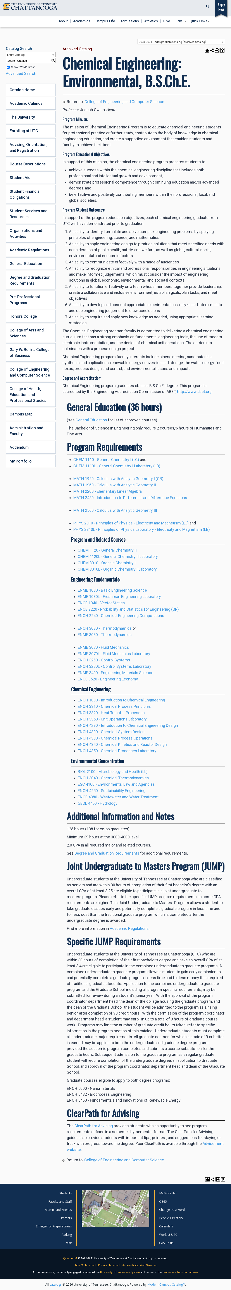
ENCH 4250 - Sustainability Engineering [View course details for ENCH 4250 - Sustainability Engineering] (111, 790)
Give (166, 21)
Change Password (172, 1210)
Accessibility (130, 1265)
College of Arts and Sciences (27, 333)
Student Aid (20, 177)
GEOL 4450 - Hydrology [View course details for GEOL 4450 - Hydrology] (97, 803)
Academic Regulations (29, 250)
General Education (26, 263)
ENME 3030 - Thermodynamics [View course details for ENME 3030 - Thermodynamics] (105, 634)
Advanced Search (21, 73)
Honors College (23, 316)
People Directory (171, 1218)
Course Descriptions (28, 164)
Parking (66, 1234)
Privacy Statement (109, 1265)
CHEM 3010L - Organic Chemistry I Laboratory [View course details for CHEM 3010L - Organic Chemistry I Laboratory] (117, 569)
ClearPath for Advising (94, 1125)
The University (22, 117)
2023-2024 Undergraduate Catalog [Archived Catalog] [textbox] (172, 42)
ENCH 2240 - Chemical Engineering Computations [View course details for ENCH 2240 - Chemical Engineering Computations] (121, 615)
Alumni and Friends (58, 1210)
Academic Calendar (27, 103)
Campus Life (105, 21)
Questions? (70, 1258)
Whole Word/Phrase (23, 67)
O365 (163, 1201)
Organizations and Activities (26, 233)
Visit (69, 1243)
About (63, 21)
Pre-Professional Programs (25, 299)
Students (65, 1193)
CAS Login (166, 1243)
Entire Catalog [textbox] (16, 54)
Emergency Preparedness (54, 1226)
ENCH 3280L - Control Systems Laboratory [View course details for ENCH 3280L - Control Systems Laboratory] (114, 666)
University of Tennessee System (120, 1272)
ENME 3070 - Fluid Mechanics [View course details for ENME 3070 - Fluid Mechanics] (103, 647)
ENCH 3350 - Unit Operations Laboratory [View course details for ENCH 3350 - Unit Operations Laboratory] (112, 719)
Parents (66, 1218)
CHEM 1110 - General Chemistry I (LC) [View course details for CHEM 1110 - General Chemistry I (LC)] (106, 459)
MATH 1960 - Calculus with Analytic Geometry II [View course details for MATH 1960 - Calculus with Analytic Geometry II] (114, 485)
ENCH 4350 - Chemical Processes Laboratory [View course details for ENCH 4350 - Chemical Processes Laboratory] (117, 750)
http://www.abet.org (194, 391)
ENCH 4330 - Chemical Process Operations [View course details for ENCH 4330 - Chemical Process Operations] (115, 738)
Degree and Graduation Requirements (30, 280)
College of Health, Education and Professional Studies (28, 394)
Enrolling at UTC (24, 130)
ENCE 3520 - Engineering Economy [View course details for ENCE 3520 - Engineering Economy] (108, 679)
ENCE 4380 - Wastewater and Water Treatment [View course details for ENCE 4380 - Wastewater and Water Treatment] (118, 797)
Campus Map (21, 414)
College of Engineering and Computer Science (30, 372)
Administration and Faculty (26, 431)
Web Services (148, 1265)
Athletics (151, 21)
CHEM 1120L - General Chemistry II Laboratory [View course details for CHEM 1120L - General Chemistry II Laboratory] (118, 556)
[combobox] (181, 41)
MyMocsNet (168, 1193)
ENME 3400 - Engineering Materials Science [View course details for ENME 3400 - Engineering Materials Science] (115, 672)
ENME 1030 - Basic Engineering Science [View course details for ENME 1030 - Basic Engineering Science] (112, 590)
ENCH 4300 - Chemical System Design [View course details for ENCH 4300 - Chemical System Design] (111, 731)
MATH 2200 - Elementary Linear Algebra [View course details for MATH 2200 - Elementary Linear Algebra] (107, 491)
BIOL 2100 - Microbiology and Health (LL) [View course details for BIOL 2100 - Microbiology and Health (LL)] (113, 771)
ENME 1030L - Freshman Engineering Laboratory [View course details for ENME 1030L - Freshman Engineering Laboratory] (119, 596)
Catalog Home (22, 90)
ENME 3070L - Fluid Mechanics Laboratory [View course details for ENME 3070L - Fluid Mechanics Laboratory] (114, 653)
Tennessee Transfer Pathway (180, 1272)
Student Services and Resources (28, 214)
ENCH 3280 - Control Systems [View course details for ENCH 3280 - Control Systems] (104, 660)
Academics (81, 21)
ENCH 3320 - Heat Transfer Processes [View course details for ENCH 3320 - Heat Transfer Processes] (111, 712)
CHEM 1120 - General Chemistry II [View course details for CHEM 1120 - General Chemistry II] (107, 550)
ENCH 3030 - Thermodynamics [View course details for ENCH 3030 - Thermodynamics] (105, 628)
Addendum (19, 447)
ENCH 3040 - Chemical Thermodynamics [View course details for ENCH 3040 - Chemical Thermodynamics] (113, 778)
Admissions (130, 21)
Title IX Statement (85, 1265)
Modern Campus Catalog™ (166, 1284)
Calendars (166, 1226)
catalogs (56, 1284)
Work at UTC (168, 1234)
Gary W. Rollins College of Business (30, 352)
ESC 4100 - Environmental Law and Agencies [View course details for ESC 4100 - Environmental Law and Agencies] (116, 784)
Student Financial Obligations (25, 194)
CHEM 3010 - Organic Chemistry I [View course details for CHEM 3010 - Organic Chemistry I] (107, 563)
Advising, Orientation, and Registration (28, 147)
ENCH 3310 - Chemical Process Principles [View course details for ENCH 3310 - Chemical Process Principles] (114, 706)
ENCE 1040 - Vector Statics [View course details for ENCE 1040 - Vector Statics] (101, 603)
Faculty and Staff (60, 1201)
